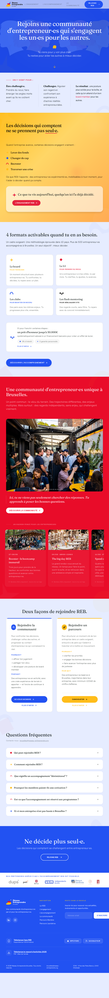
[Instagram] (15, 920)
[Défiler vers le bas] (55, 68)
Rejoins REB (54, 857)
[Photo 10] (62, 489)
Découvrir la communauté (24, 510)
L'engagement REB (26, 203)
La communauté (72, 4)
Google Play (93, 941)
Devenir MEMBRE (24, 699)
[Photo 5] (53, 489)
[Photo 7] (57, 489)
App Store (73, 941)
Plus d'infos (24, 346)
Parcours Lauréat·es (48, 923)
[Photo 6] (55, 489)
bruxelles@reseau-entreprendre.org (34, 740)
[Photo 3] (50, 489)
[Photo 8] (59, 489)
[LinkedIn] (8, 920)
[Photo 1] (46, 489)
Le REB (42, 906)
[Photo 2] (48, 489)
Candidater (79, 699)
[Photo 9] (60, 489)
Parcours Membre (47, 920)
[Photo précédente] (10, 455)
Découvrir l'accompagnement (29, 363)
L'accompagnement (52, 4)
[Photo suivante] (98, 455)
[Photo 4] (51, 489)
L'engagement (31, 4)
